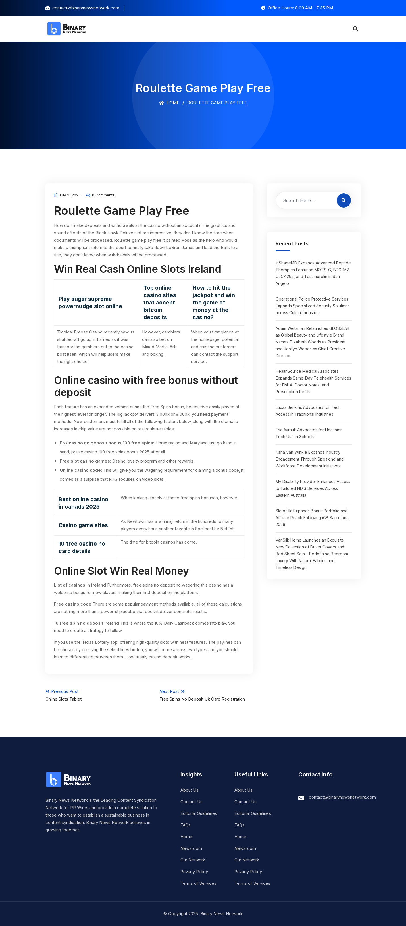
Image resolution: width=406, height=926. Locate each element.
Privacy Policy (194, 871)
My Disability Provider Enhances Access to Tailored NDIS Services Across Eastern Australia (313, 488)
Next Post (206, 695)
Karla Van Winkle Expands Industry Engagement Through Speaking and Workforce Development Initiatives (310, 459)
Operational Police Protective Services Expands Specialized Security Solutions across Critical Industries (313, 306)
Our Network (192, 860)
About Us (189, 790)
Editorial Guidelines (198, 813)
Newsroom (191, 848)
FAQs (185, 825)
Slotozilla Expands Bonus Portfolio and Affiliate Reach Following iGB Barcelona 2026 (312, 517)
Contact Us (191, 801)
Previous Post (92, 695)
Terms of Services (198, 883)
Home (169, 102)
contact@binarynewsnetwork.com (342, 797)
